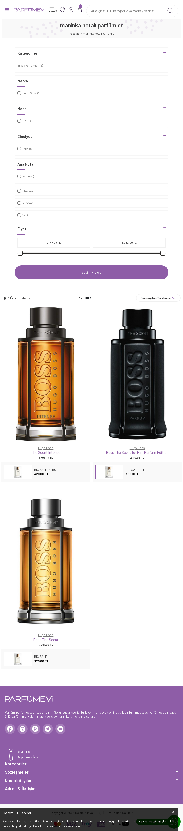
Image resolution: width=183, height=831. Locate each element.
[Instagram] (22, 729)
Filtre (85, 298)
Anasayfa (74, 33)
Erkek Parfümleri (30, 65)
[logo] (29, 9)
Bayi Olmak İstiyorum (31, 757)
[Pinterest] (35, 729)
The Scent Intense (45, 452)
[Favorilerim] (53, 9)
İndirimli (25, 203)
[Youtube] (60, 729)
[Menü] (7, 9)
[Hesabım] (71, 10)
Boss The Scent (45, 639)
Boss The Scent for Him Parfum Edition (137, 452)
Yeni (22, 215)
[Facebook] (10, 729)
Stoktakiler (27, 191)
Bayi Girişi (23, 752)
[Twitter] (48, 729)
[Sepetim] (79, 10)
